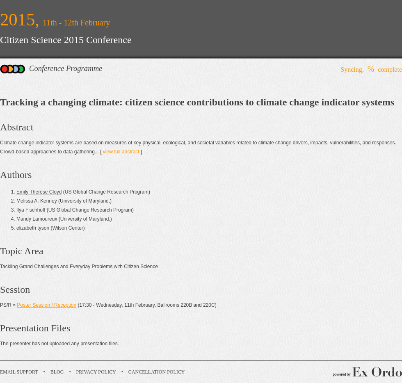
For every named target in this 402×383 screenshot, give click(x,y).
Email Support (19, 372)
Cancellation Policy (156, 372)
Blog (57, 372)
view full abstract (121, 152)
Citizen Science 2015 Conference (66, 39)
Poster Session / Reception (46, 305)
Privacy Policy (96, 372)
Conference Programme (65, 68)
